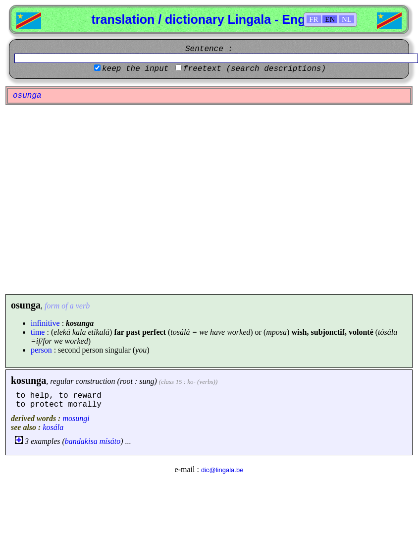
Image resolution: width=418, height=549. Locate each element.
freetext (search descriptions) (254, 68)
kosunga (28, 380)
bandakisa (81, 441)
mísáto (110, 441)
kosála (53, 427)
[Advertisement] (93, 200)
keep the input (135, 68)
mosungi (75, 418)
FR (313, 19)
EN (330, 19)
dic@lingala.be (222, 470)
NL (347, 19)
